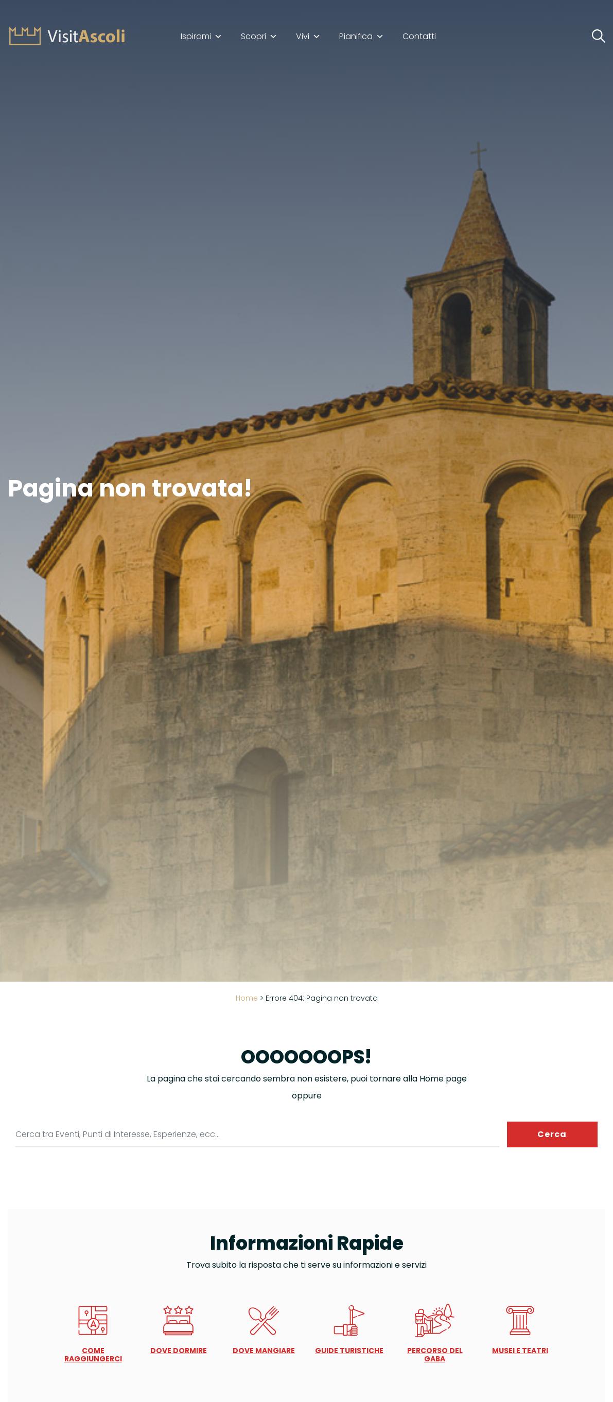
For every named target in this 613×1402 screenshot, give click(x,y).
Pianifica (361, 36)
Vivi (308, 36)
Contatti (419, 36)
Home (247, 998)
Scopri (259, 36)
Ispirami (201, 36)
